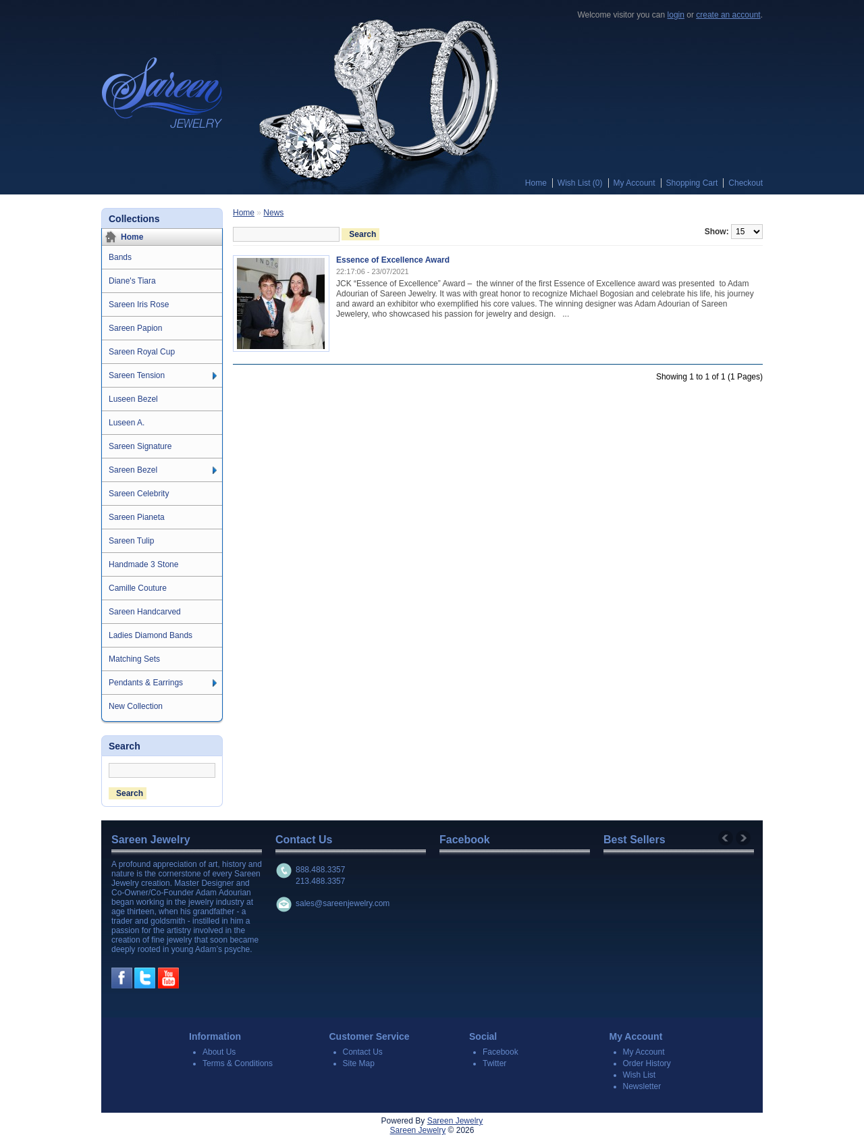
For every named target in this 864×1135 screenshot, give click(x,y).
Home (536, 183)
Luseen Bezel (133, 399)
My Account (634, 183)
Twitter (494, 1063)
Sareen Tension (137, 375)
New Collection (136, 706)
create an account (728, 15)
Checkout (745, 183)
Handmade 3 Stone (143, 564)
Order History (647, 1063)
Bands (120, 257)
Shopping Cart (692, 183)
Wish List (639, 1075)
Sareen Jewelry (455, 1121)
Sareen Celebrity (139, 493)
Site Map (359, 1063)
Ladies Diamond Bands (150, 635)
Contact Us (363, 1052)
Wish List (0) (580, 183)
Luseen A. (126, 422)
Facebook (500, 1052)
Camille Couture (138, 588)
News (273, 212)
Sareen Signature (140, 446)
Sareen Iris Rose (139, 304)
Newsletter (642, 1086)
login (676, 15)
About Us (219, 1052)
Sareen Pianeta (137, 517)
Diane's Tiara (132, 281)
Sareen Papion (135, 328)
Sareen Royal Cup (142, 352)
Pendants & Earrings (146, 682)
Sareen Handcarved (145, 611)
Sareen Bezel (133, 470)
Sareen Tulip (131, 541)
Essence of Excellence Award (393, 260)
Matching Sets (134, 659)
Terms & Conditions (237, 1063)
